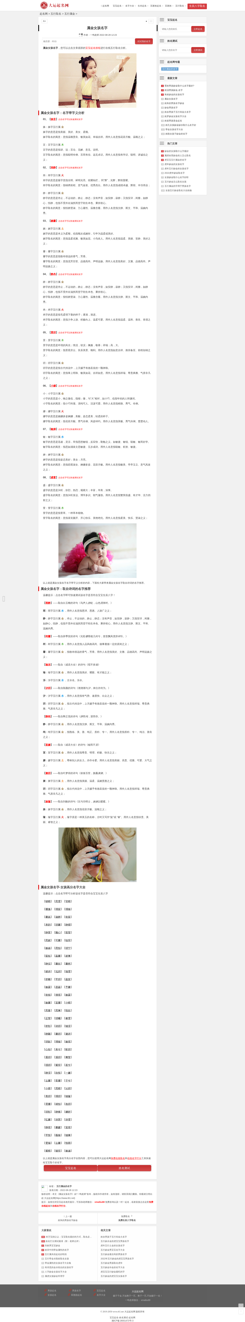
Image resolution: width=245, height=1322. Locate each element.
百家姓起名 (155, 6)
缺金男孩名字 (171, 107)
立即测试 (198, 50)
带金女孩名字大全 (174, 129)
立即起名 (198, 29)
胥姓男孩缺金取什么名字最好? (179, 85)
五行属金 (69, 13)
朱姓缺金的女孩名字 (174, 94)
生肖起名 (142, 6)
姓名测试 (124, 1168)
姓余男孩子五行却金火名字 (178, 112)
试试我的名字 (143, 41)
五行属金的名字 (170, 69)
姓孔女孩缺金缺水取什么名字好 (180, 125)
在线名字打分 (134, 1158)
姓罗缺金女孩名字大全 (175, 116)
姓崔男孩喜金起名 (173, 120)
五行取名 (179, 6)
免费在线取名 (118, 1158)
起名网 (44, 13)
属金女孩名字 (171, 99)
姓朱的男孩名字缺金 (174, 103)
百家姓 (168, 6)
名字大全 (129, 6)
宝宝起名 (117, 6)
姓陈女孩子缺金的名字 (176, 134)
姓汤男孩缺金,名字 (174, 90)
